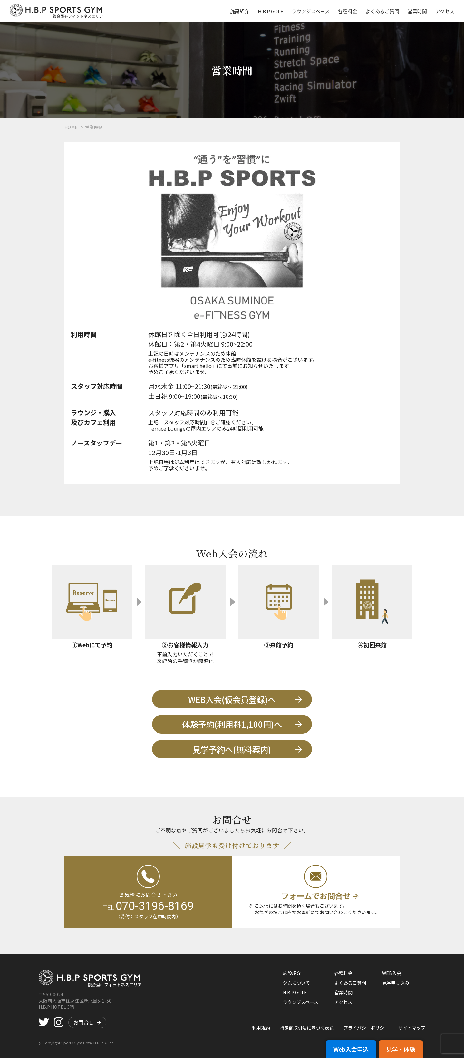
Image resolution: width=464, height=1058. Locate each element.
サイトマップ (411, 1028)
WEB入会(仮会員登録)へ (239, 699)
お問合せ (87, 1023)
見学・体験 (399, 1051)
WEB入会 (391, 973)
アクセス (444, 11)
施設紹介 (241, 11)
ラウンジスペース (312, 11)
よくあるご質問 (383, 11)
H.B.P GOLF (272, 11)
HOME (71, 127)
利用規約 (261, 1028)
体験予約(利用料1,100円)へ (236, 724)
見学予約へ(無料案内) (242, 749)
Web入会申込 (348, 1051)
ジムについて (296, 983)
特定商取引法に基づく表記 (307, 1028)
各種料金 (348, 11)
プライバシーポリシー (366, 1028)
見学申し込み (395, 983)
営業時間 (417, 11)
